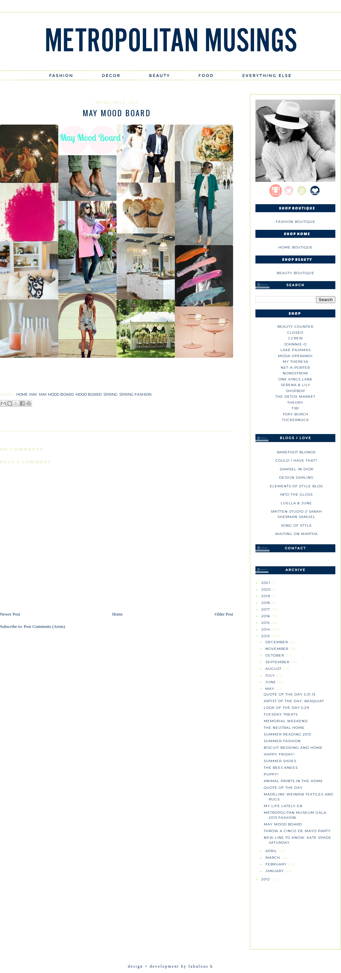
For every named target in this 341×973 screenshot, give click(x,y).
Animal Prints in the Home (293, 781)
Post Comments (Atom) (44, 626)
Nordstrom (295, 373)
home (22, 394)
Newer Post (10, 614)
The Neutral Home (284, 728)
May (270, 689)
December (277, 642)
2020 (266, 589)
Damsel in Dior (296, 469)
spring (110, 394)
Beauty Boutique (295, 273)
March (273, 857)
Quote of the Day (283, 787)
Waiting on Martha (296, 534)
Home (117, 614)
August (274, 669)
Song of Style (296, 525)
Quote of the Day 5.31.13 (289, 694)
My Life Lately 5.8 (283, 806)
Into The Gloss (296, 494)
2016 (266, 616)
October (275, 655)
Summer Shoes (280, 761)
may (33, 394)
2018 (266, 603)
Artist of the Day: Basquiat (294, 701)
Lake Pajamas (295, 350)
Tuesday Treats (281, 714)
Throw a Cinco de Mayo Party (297, 831)
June (271, 682)
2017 (266, 609)
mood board (89, 394)
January (275, 871)
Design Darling (296, 477)
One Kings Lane (295, 379)
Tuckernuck (295, 420)
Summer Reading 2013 (287, 734)
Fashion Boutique (295, 222)
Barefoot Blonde (296, 452)
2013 (266, 636)
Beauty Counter (295, 326)
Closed (295, 332)
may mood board (56, 394)
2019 (266, 596)
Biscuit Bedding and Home (293, 747)
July (270, 675)
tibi (295, 408)
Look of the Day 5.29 (286, 708)
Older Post (224, 614)
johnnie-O (295, 344)
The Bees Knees (281, 767)
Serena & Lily (295, 385)
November (277, 649)
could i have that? (296, 460)
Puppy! (271, 774)
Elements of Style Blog (296, 486)
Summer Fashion (282, 741)
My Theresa (295, 361)
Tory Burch (295, 414)
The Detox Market (295, 396)
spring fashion (135, 394)
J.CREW (295, 338)
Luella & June (296, 503)
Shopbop (295, 391)
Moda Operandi (295, 356)
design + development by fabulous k (170, 966)
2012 (266, 879)
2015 (266, 623)
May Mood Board (283, 824)
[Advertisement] (295, 913)
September (278, 662)
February (276, 864)
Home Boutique (295, 247)
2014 (266, 629)
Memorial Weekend (286, 721)
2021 (266, 583)
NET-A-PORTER (295, 367)
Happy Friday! (279, 754)
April (271, 851)
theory (295, 402)
